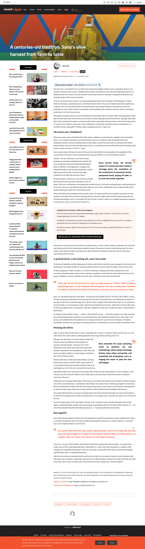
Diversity (64, 71)
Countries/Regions (49, 9)
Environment (74, 71)
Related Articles (28, 140)
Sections (32, 9)
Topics (25, 9)
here (105, 482)
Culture (56, 71)
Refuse (112, 542)
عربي (134, 2)
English (139, 3)
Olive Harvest (58, 504)
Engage (66, 9)
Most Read (28, 67)
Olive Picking (97, 504)
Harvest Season (85, 504)
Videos (59, 9)
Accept (100, 542)
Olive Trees (107, 504)
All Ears (39, 9)
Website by (73, 530)
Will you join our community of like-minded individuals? (80, 236)
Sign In (8, 2)
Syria (83, 72)
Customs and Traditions (71, 504)
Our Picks (28, 191)
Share (132, 66)
